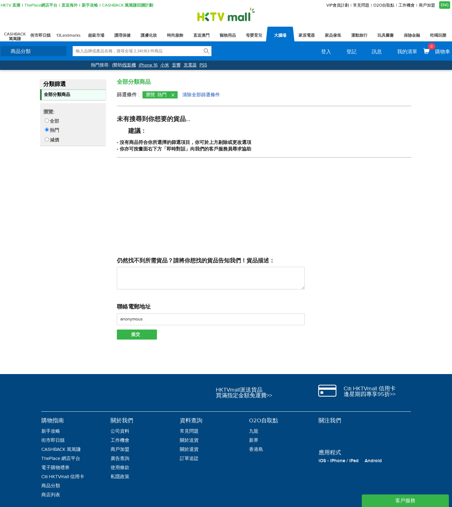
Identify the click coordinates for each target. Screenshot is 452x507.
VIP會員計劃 (337, 5)
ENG (445, 5)
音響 (176, 65)
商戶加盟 (427, 5)
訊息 (377, 52)
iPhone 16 (148, 65)
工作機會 (406, 5)
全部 (54, 121)
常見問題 (361, 5)
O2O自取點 (383, 5)
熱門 (54, 130)
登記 (351, 52)
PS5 (203, 65)
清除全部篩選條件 (201, 95)
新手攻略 (90, 5)
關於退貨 (189, 449)
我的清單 (407, 52)
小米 (164, 65)
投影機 (129, 65)
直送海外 (69, 5)
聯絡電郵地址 (134, 307)
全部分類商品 (57, 94)
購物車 (439, 49)
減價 (54, 140)
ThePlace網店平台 (40, 5)
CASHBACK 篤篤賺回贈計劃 (127, 5)
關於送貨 (189, 440)
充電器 (190, 65)
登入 (326, 52)
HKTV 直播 (10, 5)
